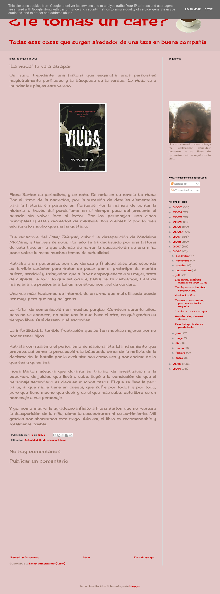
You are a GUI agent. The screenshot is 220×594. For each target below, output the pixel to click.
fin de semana (48, 440)
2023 (178, 217)
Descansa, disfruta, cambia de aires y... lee (191, 281)
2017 (177, 246)
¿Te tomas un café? (89, 20)
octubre (181, 265)
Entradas (179, 183)
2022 (178, 222)
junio (179, 333)
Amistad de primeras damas (189, 317)
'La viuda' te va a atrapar (191, 311)
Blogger (134, 586)
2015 (177, 363)
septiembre (184, 270)
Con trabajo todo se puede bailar (189, 325)
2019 (177, 236)
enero (180, 357)
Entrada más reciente (24, 557)
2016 (177, 251)
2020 (178, 231)
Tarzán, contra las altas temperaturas (190, 289)
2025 (178, 207)
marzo (180, 347)
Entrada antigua (144, 557)
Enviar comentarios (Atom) (46, 563)
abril (179, 342)
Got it (208, 9)
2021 (177, 226)
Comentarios (181, 190)
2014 (177, 368)
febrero (181, 352)
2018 (177, 241)
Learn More (193, 9)
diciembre (182, 255)
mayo (180, 338)
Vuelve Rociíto (185, 295)
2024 (178, 212)
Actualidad (31, 440)
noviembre (183, 260)
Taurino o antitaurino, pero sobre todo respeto (189, 303)
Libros (62, 440)
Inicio (86, 557)
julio (179, 275)
